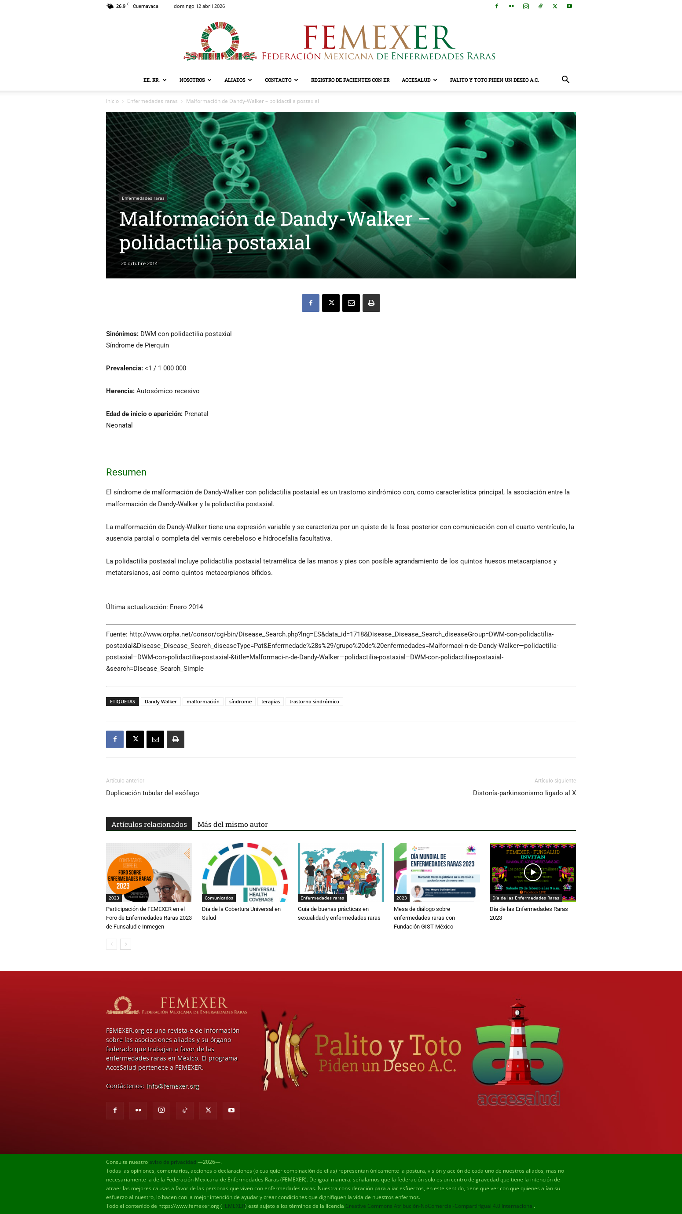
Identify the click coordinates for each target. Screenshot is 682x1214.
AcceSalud (419, 80)
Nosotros (196, 80)
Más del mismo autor (233, 824)
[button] (565, 81)
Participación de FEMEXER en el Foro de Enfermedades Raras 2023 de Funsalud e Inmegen (149, 918)
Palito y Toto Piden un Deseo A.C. (494, 80)
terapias (270, 701)
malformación (203, 701)
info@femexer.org (172, 1086)
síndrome (240, 701)
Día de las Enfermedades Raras (525, 898)
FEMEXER (233, 1206)
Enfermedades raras (152, 101)
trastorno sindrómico (314, 701)
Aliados (238, 80)
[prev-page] (111, 944)
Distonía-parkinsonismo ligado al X (524, 793)
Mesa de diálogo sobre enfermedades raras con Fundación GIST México (424, 918)
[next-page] (125, 944)
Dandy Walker (161, 701)
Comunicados (219, 898)
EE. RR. (155, 80)
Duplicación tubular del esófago (152, 793)
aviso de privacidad (172, 1162)
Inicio (112, 101)
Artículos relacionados (149, 824)
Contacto (281, 80)
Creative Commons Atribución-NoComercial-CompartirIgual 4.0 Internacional (439, 1206)
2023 (114, 898)
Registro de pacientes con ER (350, 80)
